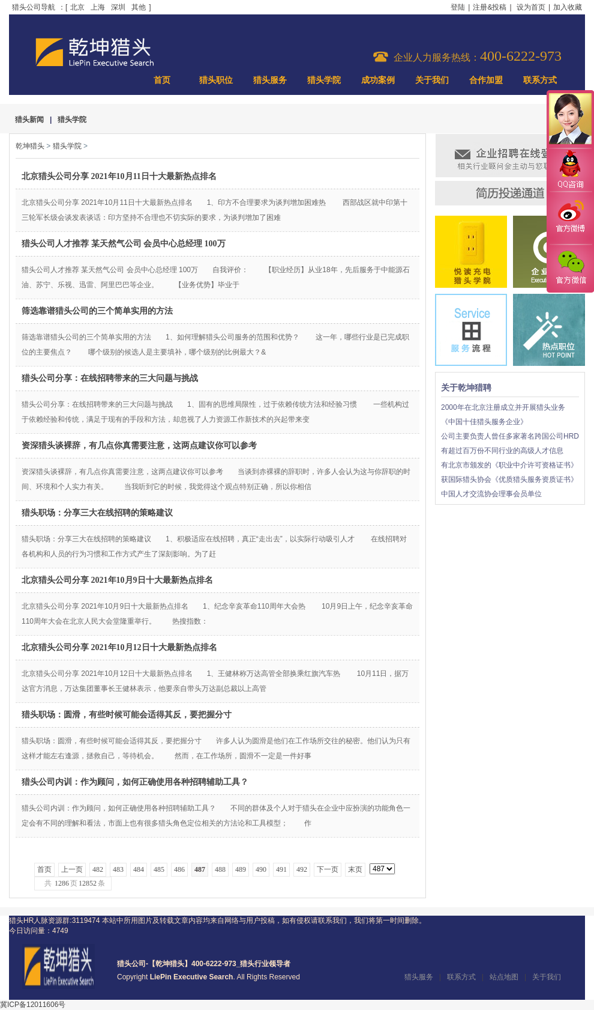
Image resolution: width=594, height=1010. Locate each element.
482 (97, 869)
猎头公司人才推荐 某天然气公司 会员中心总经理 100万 (124, 243)
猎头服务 (270, 80)
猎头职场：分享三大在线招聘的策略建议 (97, 512)
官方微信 (570, 268)
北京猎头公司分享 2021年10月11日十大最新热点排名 (119, 176)
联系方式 (540, 80)
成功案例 (378, 80)
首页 (162, 80)
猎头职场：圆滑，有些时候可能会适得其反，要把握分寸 (127, 714)
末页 (355, 869)
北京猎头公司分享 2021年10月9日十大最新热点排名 (117, 580)
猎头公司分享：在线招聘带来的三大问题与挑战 (110, 378)
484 (138, 869)
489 (240, 869)
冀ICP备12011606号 (32, 1004)
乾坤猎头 (30, 146)
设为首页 (531, 7)
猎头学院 (324, 80)
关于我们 (432, 80)
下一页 (327, 869)
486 (179, 869)
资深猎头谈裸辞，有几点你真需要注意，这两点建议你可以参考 (139, 445)
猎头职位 (216, 80)
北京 (77, 7)
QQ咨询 (570, 170)
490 (261, 869)
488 (220, 869)
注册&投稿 (489, 7)
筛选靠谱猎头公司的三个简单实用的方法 (97, 310)
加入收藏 (567, 7)
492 (301, 869)
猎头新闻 (29, 119)
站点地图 (504, 977)
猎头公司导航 (33, 7)
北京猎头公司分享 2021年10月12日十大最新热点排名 (119, 647)
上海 (98, 7)
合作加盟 (486, 80)
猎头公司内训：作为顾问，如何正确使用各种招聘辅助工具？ (135, 781)
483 (118, 869)
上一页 (72, 869)
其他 (138, 7)
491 (281, 869)
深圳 (118, 7)
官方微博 (570, 218)
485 (159, 869)
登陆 (458, 7)
